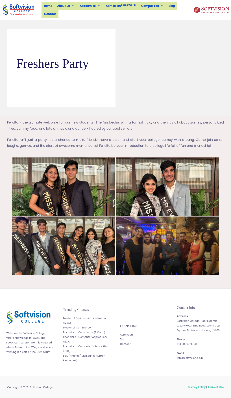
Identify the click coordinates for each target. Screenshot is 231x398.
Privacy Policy (197, 387)
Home (48, 6)
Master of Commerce (77, 327)
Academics (90, 6)
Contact (50, 14)
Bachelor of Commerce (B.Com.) (84, 332)
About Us (66, 6)
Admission (121, 5)
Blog (172, 6)
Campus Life (152, 6)
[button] (66, 6)
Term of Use (216, 387)
